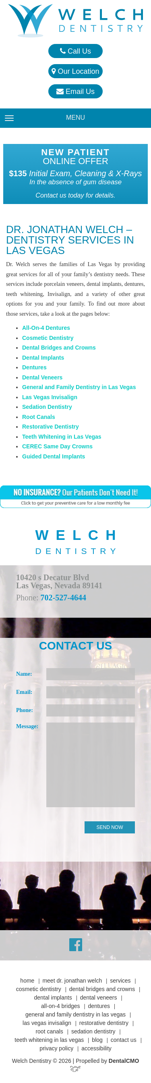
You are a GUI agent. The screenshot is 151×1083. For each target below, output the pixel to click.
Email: (24, 692)
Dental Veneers (42, 377)
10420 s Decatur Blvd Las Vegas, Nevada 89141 (59, 581)
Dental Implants (43, 357)
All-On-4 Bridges (60, 1006)
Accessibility (96, 1048)
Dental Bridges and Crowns (59, 347)
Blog (97, 1040)
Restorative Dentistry (50, 426)
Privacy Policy (56, 1048)
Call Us (75, 51)
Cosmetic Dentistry (48, 338)
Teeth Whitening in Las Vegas (61, 436)
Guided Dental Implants (53, 456)
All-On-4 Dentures (46, 328)
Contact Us (124, 1040)
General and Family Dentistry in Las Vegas (79, 387)
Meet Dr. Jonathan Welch (72, 980)
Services (120, 980)
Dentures (34, 367)
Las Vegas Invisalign (49, 397)
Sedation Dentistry (47, 407)
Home (27, 980)
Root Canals (38, 417)
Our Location (75, 71)
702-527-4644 (63, 597)
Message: (27, 726)
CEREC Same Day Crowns (57, 446)
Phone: (24, 710)
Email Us (75, 91)
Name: (24, 674)
